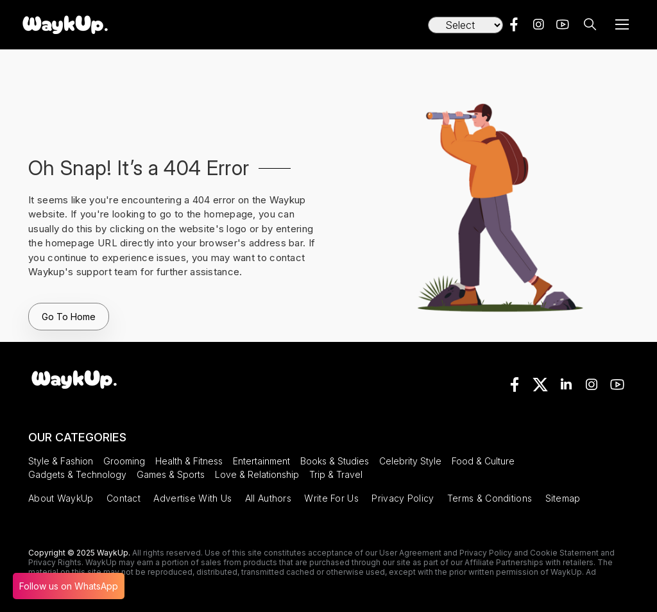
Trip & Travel (336, 474)
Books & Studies (334, 460)
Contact (124, 498)
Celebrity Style (410, 460)
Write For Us (331, 498)
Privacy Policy (402, 498)
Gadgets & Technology (77, 474)
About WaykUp (61, 498)
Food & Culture (483, 460)
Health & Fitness (189, 460)
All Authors (268, 498)
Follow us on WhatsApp (68, 586)
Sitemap (563, 498)
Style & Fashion (60, 460)
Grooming (124, 460)
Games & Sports (171, 474)
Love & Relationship (257, 474)
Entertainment (261, 460)
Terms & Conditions (489, 498)
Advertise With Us (192, 498)
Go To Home (69, 316)
